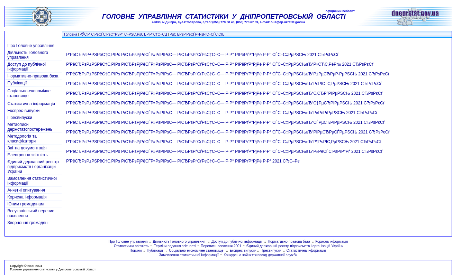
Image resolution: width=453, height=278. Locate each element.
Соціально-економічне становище (196, 250)
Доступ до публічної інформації (27, 67)
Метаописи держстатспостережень (30, 127)
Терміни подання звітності (175, 246)
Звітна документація (27, 148)
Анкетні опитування (26, 190)
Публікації (17, 83)
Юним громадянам (26, 204)
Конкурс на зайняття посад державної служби (261, 255)
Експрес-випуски (24, 110)
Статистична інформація (31, 103)
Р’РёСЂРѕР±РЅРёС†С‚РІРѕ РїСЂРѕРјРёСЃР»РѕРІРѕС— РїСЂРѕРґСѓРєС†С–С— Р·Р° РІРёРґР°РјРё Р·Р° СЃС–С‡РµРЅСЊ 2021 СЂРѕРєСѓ (202, 54)
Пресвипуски (20, 117)
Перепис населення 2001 (221, 246)
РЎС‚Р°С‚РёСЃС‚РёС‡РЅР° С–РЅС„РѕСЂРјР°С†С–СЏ (123, 34)
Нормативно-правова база (33, 76)
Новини (135, 250)
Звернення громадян (28, 222)
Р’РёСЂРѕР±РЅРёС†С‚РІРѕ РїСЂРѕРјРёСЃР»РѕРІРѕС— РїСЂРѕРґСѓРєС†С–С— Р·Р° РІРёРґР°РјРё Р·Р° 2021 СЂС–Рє (182, 161)
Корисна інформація (27, 197)
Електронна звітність (28, 154)
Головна (70, 34)
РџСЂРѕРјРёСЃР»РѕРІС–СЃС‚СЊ (197, 34)
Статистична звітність (131, 246)
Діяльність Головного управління (28, 55)
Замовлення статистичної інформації (189, 255)
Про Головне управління (31, 45)
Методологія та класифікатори (22, 138)
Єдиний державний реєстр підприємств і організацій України (33, 166)
